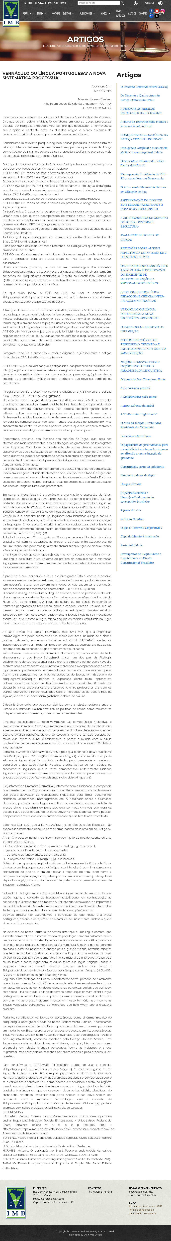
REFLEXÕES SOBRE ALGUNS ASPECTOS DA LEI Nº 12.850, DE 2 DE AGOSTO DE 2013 (143, 252)
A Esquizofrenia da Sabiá (137, 405)
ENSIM (40, 13)
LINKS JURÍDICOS (120, 13)
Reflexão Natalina (132, 519)
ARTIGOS (132, 13)
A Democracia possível (135, 388)
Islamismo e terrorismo (136, 436)
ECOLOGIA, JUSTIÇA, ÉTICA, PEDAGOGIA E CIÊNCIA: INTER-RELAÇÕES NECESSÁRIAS (142, 296)
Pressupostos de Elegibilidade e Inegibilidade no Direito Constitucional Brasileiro (141, 558)
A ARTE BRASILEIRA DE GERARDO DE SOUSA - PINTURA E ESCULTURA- (144, 222)
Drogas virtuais (131, 484)
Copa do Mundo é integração (140, 536)
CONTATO (143, 13)
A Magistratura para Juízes (138, 397)
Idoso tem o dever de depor (138, 475)
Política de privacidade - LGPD (145, 1206)
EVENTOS (67, 13)
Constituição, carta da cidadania (142, 467)
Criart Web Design (93, 1234)
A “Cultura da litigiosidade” (139, 414)
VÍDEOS (104, 13)
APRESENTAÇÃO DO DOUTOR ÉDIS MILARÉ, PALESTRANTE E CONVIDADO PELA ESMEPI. (142, 204)
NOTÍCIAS (56, 13)
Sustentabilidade (132, 545)
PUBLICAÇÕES (86, 13)
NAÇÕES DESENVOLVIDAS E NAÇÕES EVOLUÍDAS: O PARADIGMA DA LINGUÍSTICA (141, 366)
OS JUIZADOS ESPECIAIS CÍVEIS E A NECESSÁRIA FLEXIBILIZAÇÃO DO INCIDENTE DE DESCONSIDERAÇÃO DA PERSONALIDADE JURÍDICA (144, 274)
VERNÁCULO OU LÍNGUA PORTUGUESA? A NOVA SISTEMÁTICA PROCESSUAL (140, 313)
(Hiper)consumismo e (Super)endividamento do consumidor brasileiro (137, 497)
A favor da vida (131, 510)
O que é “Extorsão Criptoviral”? (141, 528)
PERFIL (25, 13)
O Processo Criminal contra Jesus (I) (144, 87)
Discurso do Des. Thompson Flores (143, 379)
